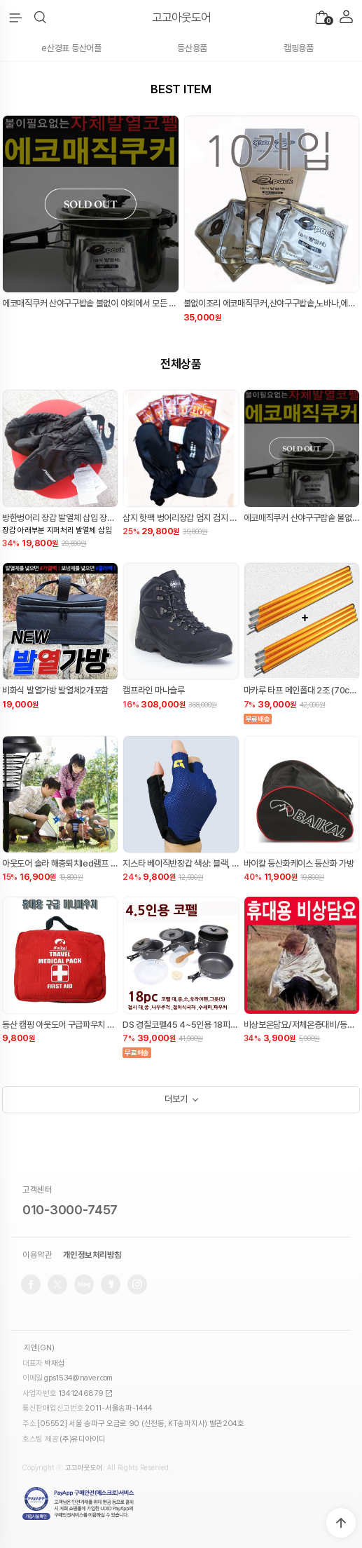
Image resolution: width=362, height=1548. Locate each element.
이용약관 (37, 1255)
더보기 (176, 1099)
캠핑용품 (299, 48)
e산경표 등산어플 (71, 48)
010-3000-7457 (70, 1209)
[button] (40, 18)
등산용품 (192, 48)
